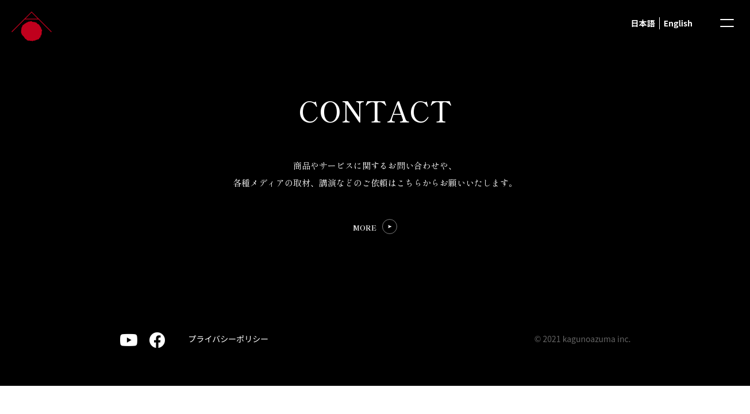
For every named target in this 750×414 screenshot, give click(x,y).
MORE (364, 227)
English (678, 23)
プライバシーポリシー (229, 338)
